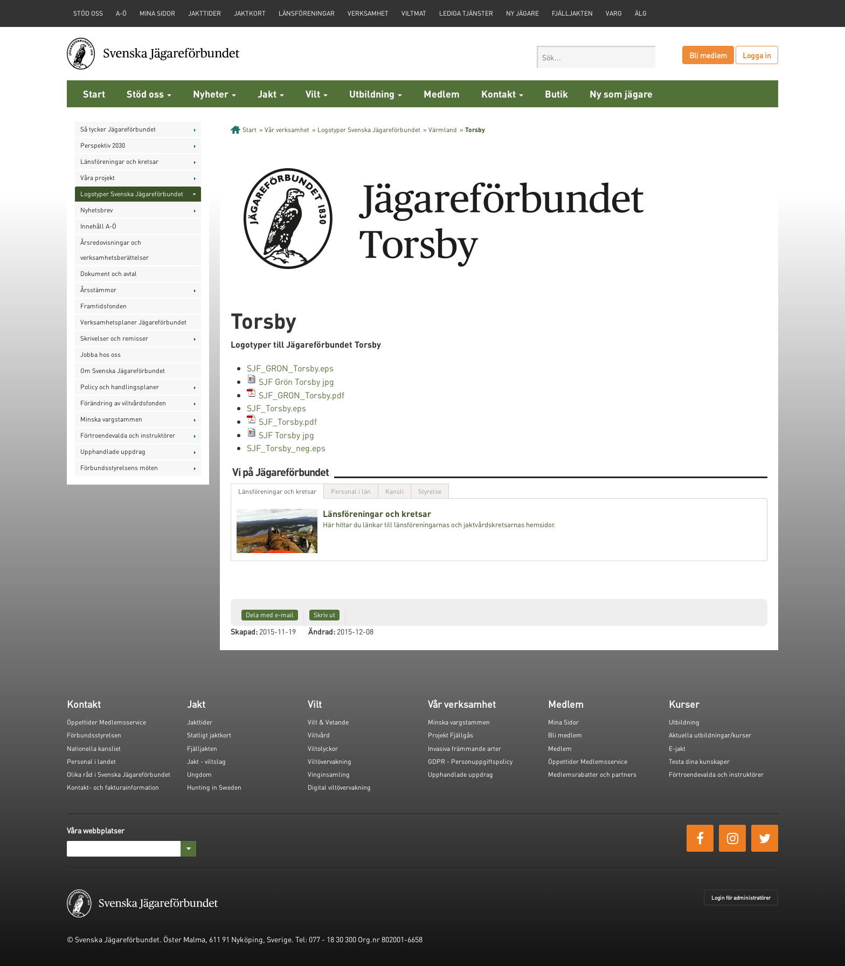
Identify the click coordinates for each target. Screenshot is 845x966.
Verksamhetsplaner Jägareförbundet (133, 322)
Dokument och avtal (108, 274)
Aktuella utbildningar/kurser (710, 735)
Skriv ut (324, 615)
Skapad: (244, 631)
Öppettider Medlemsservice (106, 722)
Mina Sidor (563, 722)
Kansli (394, 491)
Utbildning (375, 93)
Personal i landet (91, 761)
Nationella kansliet (94, 748)
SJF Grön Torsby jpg (296, 381)
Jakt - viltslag (206, 761)
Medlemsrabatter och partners (592, 774)
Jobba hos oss (100, 354)
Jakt (271, 93)
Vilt (317, 93)
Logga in (757, 55)
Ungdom (199, 774)
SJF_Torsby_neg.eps (286, 447)
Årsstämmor (98, 290)
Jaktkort (250, 13)
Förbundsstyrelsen (94, 735)
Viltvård (319, 735)
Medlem (442, 93)
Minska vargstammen (111, 419)
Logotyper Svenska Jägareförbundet (131, 194)
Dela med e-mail (270, 615)
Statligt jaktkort (209, 735)
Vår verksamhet (287, 130)
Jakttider (204, 13)
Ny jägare (522, 13)
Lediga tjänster (466, 13)
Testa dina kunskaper (699, 761)
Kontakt (502, 93)
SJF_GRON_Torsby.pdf (301, 395)
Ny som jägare (621, 93)
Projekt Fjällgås (450, 735)
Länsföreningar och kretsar (119, 161)
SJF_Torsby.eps (276, 407)
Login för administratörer (741, 897)
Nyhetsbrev (96, 210)
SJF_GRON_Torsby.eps (290, 368)
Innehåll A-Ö (98, 226)
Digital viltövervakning (339, 787)
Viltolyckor (323, 748)
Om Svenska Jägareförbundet (122, 371)
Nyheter (214, 93)
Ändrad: (321, 631)
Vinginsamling (329, 774)
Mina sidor (157, 13)
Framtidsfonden (103, 306)
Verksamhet (368, 13)
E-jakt (677, 748)
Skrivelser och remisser (114, 338)
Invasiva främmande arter (464, 748)
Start (94, 93)
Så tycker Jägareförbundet (118, 129)
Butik (556, 93)
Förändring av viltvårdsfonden (123, 403)
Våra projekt (97, 178)
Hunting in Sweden (214, 787)
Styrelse (429, 491)
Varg (614, 13)
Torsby (475, 130)
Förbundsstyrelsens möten (119, 468)
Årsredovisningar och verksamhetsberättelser (114, 249)
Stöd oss (149, 93)
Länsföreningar (307, 13)
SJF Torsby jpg (286, 434)
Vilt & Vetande (328, 722)
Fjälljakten (572, 13)
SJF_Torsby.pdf (288, 421)
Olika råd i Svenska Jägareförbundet (118, 774)
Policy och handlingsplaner (119, 387)
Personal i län (351, 491)
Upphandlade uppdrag (113, 451)
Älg (641, 13)
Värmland (442, 130)
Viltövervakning (329, 761)
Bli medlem (708, 55)
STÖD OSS (88, 13)
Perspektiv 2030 (102, 145)
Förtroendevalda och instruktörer (127, 435)
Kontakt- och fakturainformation (113, 787)
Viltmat (413, 13)
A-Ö (121, 13)
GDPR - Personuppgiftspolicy (470, 761)
